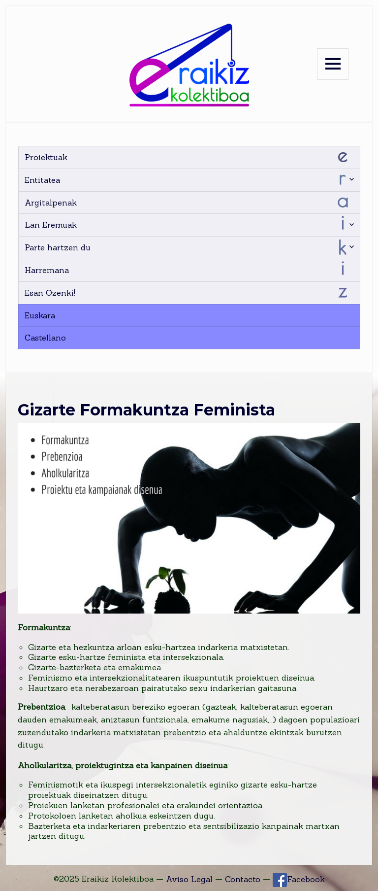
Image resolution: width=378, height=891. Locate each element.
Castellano (45, 338)
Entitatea (42, 180)
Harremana (47, 270)
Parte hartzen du (58, 247)
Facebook (299, 879)
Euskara (40, 315)
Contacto (242, 879)
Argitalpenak (51, 202)
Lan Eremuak (51, 225)
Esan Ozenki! (50, 293)
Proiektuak (46, 157)
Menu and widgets (332, 64)
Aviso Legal (189, 879)
